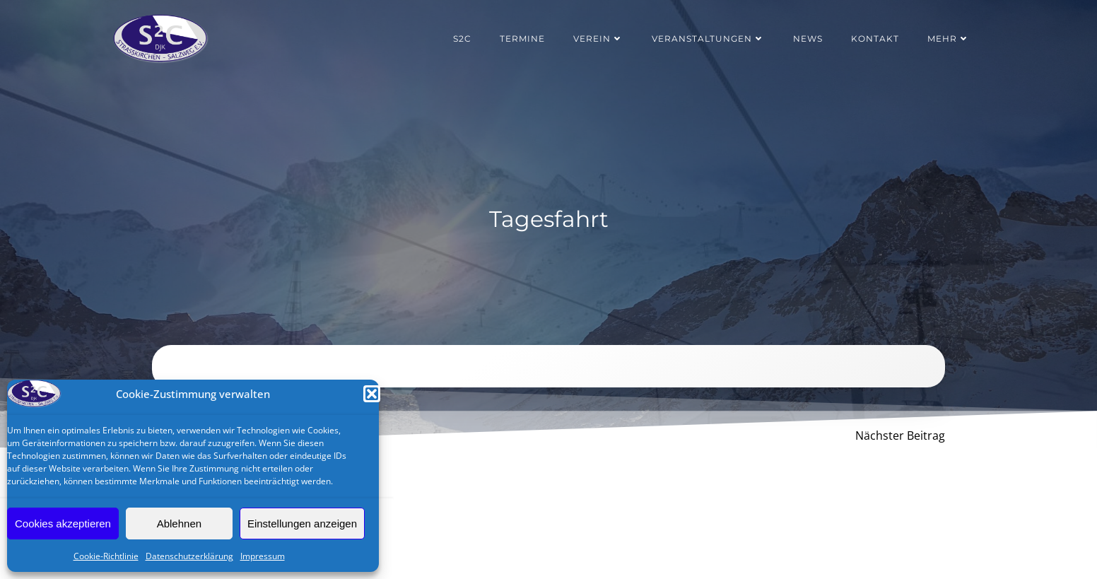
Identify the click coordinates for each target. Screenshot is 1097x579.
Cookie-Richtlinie (106, 556)
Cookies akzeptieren (63, 523)
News (808, 38)
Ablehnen (179, 523)
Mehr (948, 38)
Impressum (262, 556)
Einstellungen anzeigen (302, 523)
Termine (522, 38)
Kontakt (875, 38)
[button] (372, 394)
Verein (598, 38)
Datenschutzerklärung (189, 556)
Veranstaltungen (708, 38)
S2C (462, 38)
